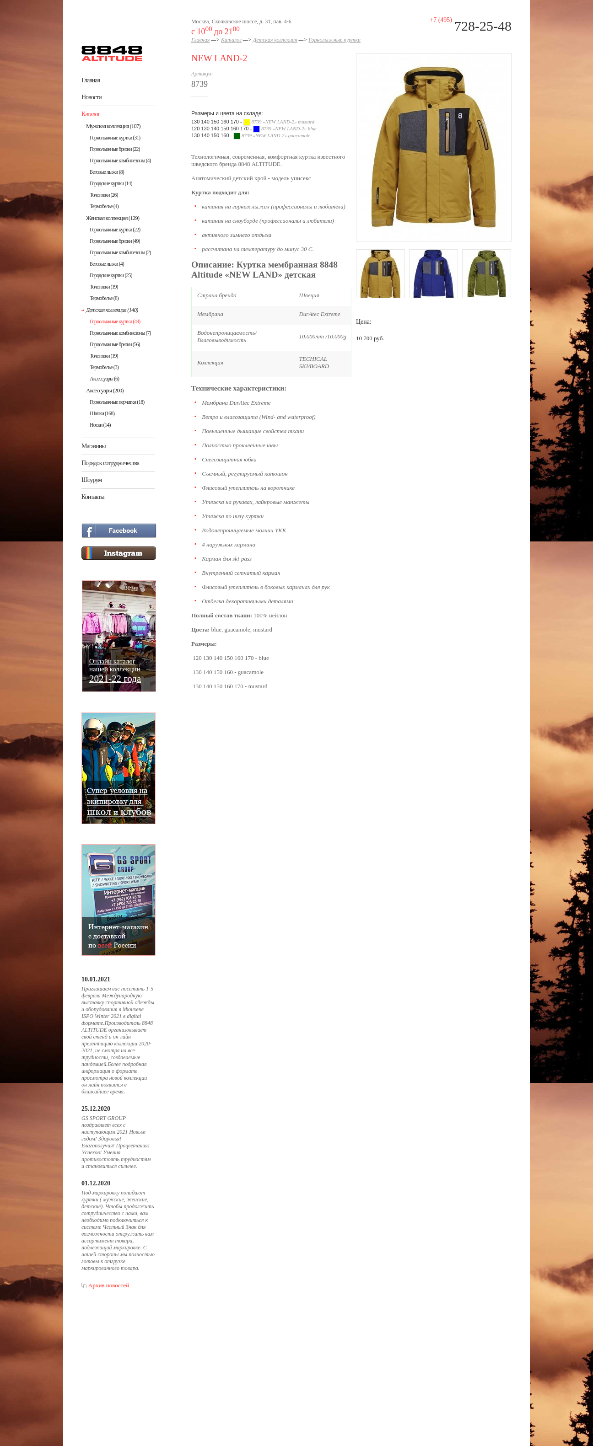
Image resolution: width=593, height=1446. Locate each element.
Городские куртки (111, 183)
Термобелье (104, 206)
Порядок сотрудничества (110, 463)
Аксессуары (104, 378)
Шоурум (91, 480)
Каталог (90, 114)
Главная (90, 80)
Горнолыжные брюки (115, 149)
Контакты (92, 496)
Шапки (102, 413)
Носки (100, 425)
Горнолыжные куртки (115, 137)
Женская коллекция (112, 217)
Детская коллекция (112, 309)
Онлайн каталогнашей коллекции (115, 670)
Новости (91, 97)
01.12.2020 (95, 1183)
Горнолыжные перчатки (117, 402)
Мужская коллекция (113, 126)
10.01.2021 (95, 979)
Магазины (93, 446)
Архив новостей (108, 1285)
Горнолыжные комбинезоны (120, 160)
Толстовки (104, 195)
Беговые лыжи (107, 172)
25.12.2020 (95, 1108)
